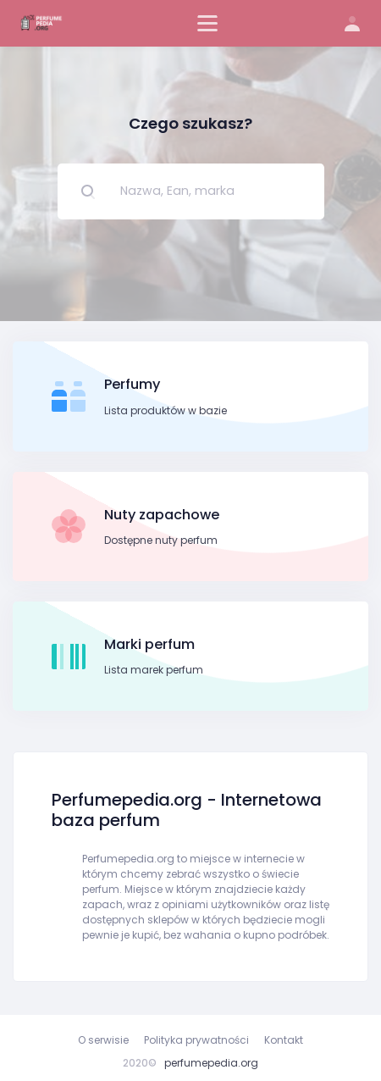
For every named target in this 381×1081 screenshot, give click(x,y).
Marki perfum (149, 644)
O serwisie (103, 1040)
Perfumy (132, 384)
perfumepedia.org (211, 1063)
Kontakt (283, 1040)
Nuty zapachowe (161, 514)
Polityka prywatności (196, 1040)
